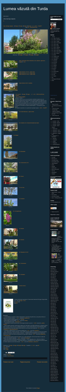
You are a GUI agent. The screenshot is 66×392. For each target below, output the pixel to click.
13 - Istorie (54, 54)
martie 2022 (52, 312)
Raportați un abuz (54, 214)
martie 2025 (52, 279)
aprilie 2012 (52, 324)
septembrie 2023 (53, 300)
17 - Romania (54, 60)
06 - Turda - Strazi (55, 45)
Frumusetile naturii (55, 161)
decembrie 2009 (53, 357)
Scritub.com (54, 167)
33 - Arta (53, 74)
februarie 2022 (53, 313)
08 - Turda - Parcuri (55, 48)
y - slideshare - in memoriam (55, 136)
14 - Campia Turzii (55, 56)
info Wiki (22, 319)
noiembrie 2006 (53, 377)
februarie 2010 (53, 354)
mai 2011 (52, 338)
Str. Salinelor (22, 198)
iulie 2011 (52, 335)
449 (28, 27)
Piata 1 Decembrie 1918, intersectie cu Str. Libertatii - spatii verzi (32, 60)
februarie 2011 (53, 342)
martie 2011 (52, 341)
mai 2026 (52, 268)
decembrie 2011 (53, 327)
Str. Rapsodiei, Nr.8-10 (23, 252)
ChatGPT (40, 26)
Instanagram (54, 172)
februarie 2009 (53, 369)
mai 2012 (52, 322)
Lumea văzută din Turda (25, 8)
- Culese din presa (55, 108)
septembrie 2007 (53, 374)
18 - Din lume (54, 62)
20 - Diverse (54, 63)
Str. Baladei (16, 135)
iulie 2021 (52, 315)
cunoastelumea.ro (6, 335)
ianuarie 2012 (53, 325)
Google (20, 26)
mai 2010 (52, 351)
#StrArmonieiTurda (40, 94)
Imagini (7, 349)
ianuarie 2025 (53, 282)
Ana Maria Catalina (56, 28)
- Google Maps (54, 109)
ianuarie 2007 (53, 375)
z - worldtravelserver (56, 144)
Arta (52, 77)
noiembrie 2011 (53, 328)
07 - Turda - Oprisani (56, 47)
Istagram (53, 127)
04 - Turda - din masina (56, 42)
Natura (6, 347)
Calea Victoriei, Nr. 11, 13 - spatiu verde (27, 73)
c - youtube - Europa (56, 124)
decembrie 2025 (53, 271)
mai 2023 (52, 306)
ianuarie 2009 (53, 371)
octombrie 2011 (53, 330)
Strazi (53, 80)
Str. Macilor (21, 228)
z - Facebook (54, 139)
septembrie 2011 (53, 331)
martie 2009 (52, 368)
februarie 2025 (53, 280)
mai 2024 (52, 292)
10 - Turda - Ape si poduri (57, 51)
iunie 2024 (52, 291)
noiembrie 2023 (53, 298)
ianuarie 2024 (53, 295)
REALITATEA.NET (55, 169)
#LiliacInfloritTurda (33, 27)
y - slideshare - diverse (56, 131)
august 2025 (52, 273)
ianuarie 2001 (53, 378)
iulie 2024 (52, 289)
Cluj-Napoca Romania (56, 79)
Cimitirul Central (22, 285)
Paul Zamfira (54, 194)
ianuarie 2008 (53, 372)
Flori (4, 346)
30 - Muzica (54, 72)
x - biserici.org (54, 128)
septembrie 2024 (53, 286)
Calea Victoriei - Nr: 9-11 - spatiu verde (27, 71)
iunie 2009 (52, 363)
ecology (26, 320)
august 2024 (52, 288)
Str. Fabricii (21, 176)
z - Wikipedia (54, 142)
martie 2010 (52, 353)
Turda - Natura (58, 254)
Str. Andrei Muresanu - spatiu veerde (26, 111)
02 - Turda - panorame (56, 39)
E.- (4, 21)
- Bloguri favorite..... (55, 104)
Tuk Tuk (53, 170)
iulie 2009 (52, 362)
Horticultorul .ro (18, 321)
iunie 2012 (52, 321)
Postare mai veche (42, 362)
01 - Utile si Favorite (56, 38)
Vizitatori (53, 173)
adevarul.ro (36, 341)
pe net (16, 301)
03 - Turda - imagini (55, 41)
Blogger (38, 388)
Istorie (53, 164)
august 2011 (52, 333)
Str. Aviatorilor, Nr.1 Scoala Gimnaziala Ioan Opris (29, 122)
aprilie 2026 (52, 270)
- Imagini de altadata (56, 111)
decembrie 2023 (53, 297)
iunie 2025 (52, 276)
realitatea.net (26, 318)
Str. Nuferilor (21, 239)
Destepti (53, 166)
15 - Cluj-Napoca (55, 57)
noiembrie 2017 (53, 318)
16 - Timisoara (54, 59)
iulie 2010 (52, 350)
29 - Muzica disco (55, 71)
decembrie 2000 (53, 380)
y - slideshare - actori (56, 130)
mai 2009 (52, 365)
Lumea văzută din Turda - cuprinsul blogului (54, 219)
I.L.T (33, 26)
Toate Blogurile (55, 163)
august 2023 (52, 301)
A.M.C (35, 26)
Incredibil (53, 157)
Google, (16, 26)
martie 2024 (52, 294)
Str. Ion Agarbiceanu (17, 211)
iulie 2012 (52, 319)
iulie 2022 (52, 309)
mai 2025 (52, 277)
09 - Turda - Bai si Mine (56, 50)
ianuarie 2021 (53, 316)
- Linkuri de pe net (55, 115)
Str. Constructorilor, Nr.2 (24, 162)
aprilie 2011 (52, 339)
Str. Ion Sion (21, 187)
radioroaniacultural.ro (13, 329)
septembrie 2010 (53, 348)
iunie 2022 (52, 310)
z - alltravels (54, 138)
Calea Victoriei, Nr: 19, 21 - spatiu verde (27, 74)
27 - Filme (54, 69)
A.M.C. (41, 107)
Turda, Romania (10, 355)
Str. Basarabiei (22, 151)
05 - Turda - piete (55, 44)
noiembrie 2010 (53, 347)
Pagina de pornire (25, 362)
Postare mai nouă (8, 362)
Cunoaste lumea (55, 160)
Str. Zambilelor (22, 274)
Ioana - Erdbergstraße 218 (57, 197)
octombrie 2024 (53, 285)
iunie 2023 (52, 304)
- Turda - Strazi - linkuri (59, 232)
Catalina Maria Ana (53, 95)
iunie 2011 (52, 336)
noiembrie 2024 (53, 283)
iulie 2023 (52, 303)
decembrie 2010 (53, 345)
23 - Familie (54, 66)
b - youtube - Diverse (56, 122)
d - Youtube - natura (55, 125)
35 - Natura (9, 354)
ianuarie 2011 (53, 344)
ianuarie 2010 (53, 356)
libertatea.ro (31, 341)
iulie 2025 (52, 274)
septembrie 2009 (53, 360)
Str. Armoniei (18, 94)
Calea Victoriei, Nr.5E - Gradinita (25, 83)
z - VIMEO (54, 141)
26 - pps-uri (54, 68)
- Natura (53, 36)
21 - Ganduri (54, 65)
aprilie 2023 (52, 307)
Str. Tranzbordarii (22, 263)
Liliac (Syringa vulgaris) (8, 26)
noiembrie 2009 (53, 359)
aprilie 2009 (52, 366)
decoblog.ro (36, 330)
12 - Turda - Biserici (55, 53)
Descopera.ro (54, 158)
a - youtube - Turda (55, 121)
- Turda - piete (54, 244)
